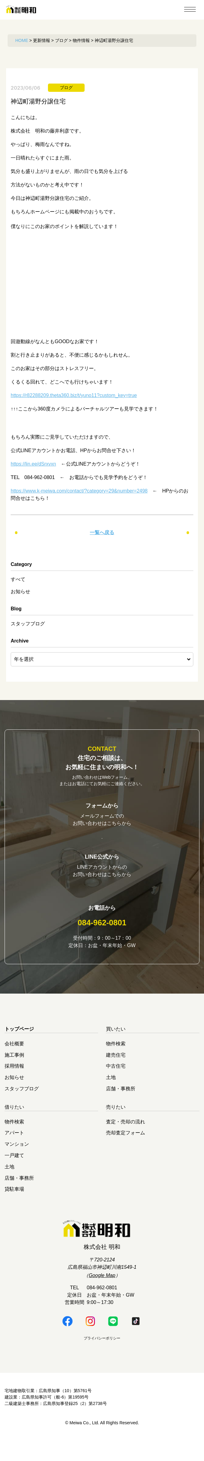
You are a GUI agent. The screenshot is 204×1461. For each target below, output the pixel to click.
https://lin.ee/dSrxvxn (33, 463)
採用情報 (14, 1086)
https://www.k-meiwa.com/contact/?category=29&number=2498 (79, 490)
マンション (17, 1164)
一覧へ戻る (102, 532)
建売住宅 (116, 1074)
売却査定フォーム (125, 1153)
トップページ (19, 1049)
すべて (18, 579)
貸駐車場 (14, 1209)
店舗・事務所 (120, 1108)
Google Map (102, 1295)
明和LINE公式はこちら (102, 903)
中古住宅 (116, 1086)
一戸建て (14, 1175)
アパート (14, 1153)
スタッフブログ (28, 623)
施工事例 (14, 1074)
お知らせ (20, 591)
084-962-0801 (102, 942)
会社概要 (14, 1063)
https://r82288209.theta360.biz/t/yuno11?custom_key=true (74, 395)
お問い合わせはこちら (102, 842)
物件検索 (116, 1063)
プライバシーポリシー (102, 1358)
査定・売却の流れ (125, 1141)
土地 (111, 1097)
